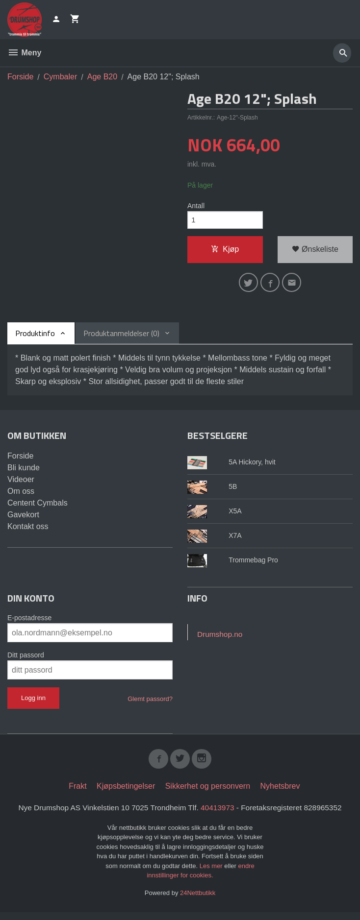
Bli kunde (23, 472)
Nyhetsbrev (280, 793)
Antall (196, 206)
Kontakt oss (28, 531)
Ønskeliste (315, 251)
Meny (24, 52)
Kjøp (225, 251)
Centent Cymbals (37, 508)
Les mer (212, 873)
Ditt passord (25, 660)
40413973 (219, 814)
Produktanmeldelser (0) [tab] (121, 338)
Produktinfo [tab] (35, 338)
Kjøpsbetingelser (126, 793)
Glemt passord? (150, 703)
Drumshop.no (220, 639)
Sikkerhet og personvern (207, 793)
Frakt (77, 793)
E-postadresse (29, 623)
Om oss (20, 496)
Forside (20, 77)
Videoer (20, 484)
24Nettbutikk (197, 900)
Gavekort (23, 519)
